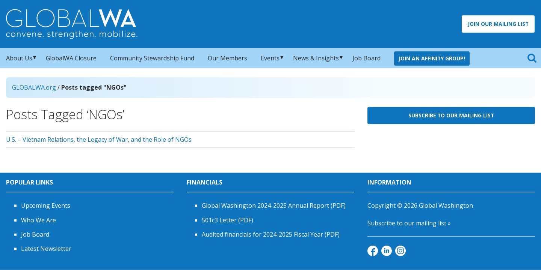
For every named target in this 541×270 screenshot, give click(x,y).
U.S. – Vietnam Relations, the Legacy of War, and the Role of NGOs (99, 139)
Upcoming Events (45, 205)
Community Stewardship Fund (152, 58)
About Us (19, 58)
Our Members (227, 58)
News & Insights (316, 58)
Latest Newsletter (46, 248)
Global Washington (446, 205)
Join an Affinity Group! (432, 58)
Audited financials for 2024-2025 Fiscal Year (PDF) (271, 234)
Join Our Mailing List (498, 23)
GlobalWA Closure (71, 58)
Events (270, 58)
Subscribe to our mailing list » (409, 223)
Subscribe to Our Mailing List (451, 115)
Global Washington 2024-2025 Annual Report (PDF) (274, 205)
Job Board (366, 58)
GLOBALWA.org (34, 87)
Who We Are (38, 220)
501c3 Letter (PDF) (227, 220)
